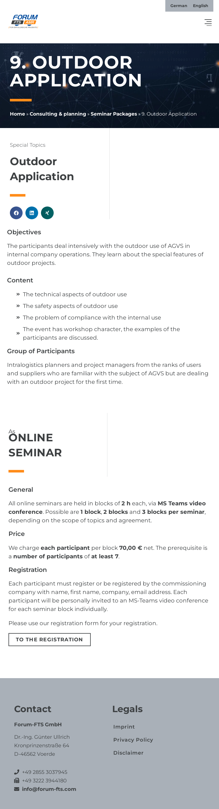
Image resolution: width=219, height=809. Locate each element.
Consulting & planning (58, 114)
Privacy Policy (133, 739)
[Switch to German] (179, 5)
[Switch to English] (200, 5)
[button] (208, 23)
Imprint (124, 726)
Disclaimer (128, 753)
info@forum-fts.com (48, 789)
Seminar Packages (114, 114)
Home (17, 114)
